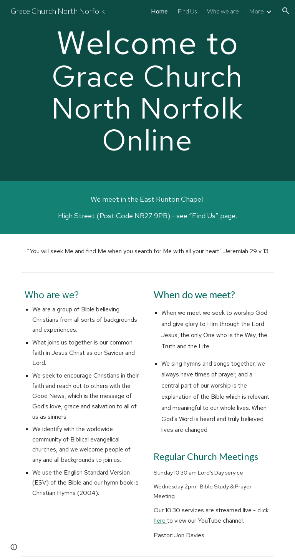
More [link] (256, 11)
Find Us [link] (187, 11)
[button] (286, 11)
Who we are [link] (223, 11)
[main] (147, 90)
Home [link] (159, 11)
